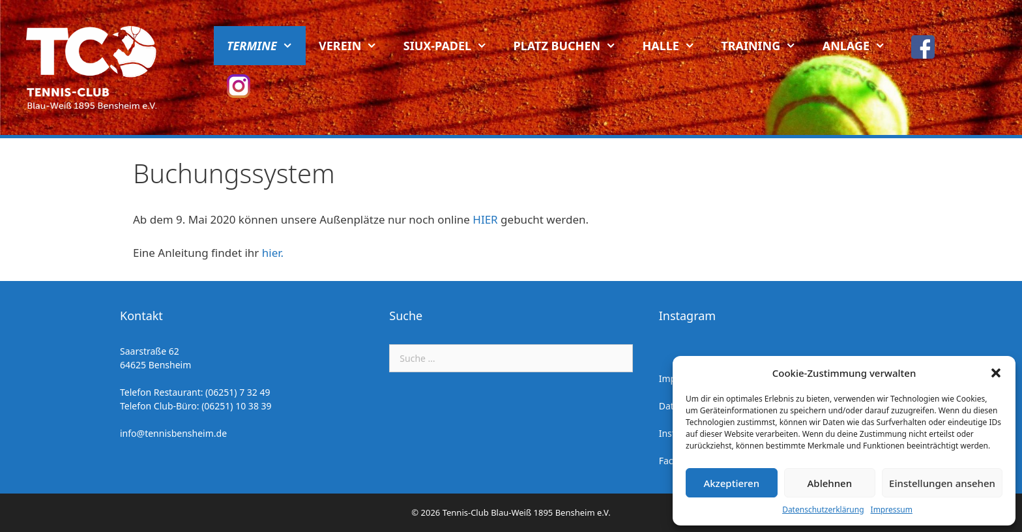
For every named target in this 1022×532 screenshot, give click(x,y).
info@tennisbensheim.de (173, 433)
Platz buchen (572, 45)
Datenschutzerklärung (823, 509)
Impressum (891, 509)
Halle (675, 45)
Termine (266, 45)
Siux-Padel (452, 45)
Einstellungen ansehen (942, 483)
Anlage (861, 45)
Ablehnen (830, 483)
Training (765, 45)
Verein (354, 45)
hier (271, 252)
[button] (995, 372)
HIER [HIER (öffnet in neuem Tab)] (485, 219)
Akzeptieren (731, 483)
